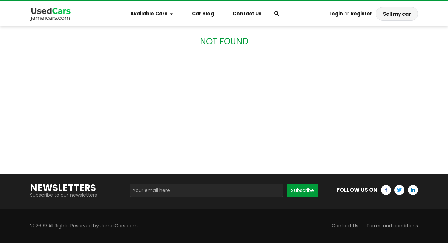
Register (361, 13)
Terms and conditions (392, 225)
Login (336, 13)
